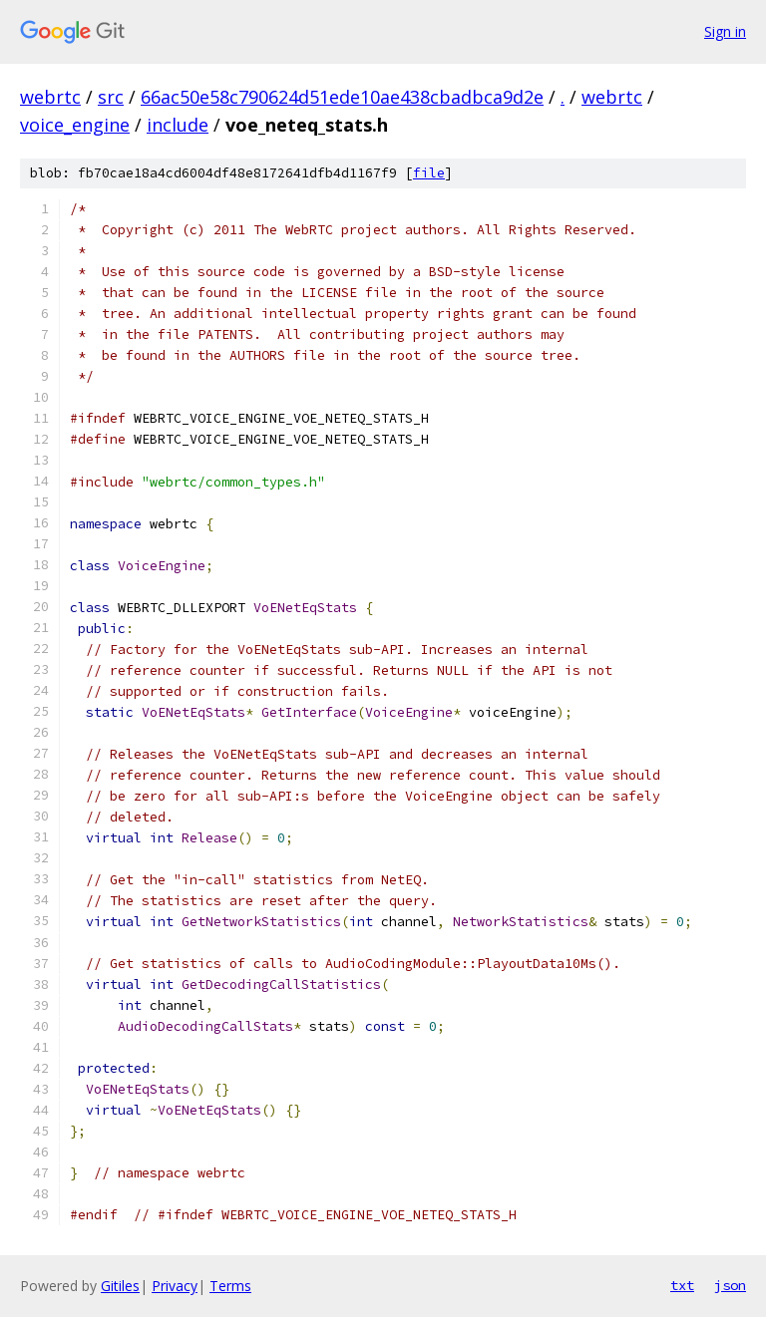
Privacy (174, 1285)
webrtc (50, 97)
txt (682, 1285)
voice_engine (75, 125)
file (429, 173)
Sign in (725, 31)
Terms (230, 1285)
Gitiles (120, 1285)
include (177, 125)
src (111, 97)
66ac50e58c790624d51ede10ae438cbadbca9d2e (342, 97)
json (730, 1285)
